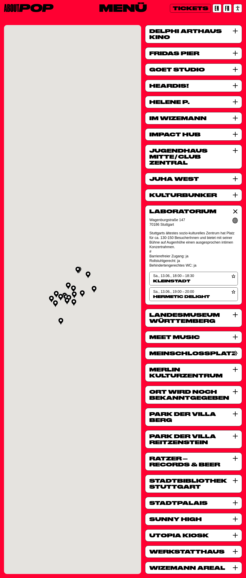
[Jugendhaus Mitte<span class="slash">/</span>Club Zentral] (235, 150)
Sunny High (175, 519)
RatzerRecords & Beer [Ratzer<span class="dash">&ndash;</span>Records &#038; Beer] (184, 461)
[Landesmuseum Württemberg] (235, 314)
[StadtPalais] (235, 502)
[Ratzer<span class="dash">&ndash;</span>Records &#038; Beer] (235, 458)
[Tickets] (190, 8)
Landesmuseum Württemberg (184, 318)
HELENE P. (169, 102)
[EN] (217, 8)
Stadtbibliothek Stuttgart (188, 484)
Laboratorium (182, 211)
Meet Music (174, 337)
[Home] (28, 8)
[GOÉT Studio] (235, 69)
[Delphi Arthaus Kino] (235, 30)
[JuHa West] (235, 178)
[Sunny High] (235, 519)
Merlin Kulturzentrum (186, 373)
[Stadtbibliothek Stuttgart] (235, 480)
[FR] (227, 8)
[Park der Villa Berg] (235, 413)
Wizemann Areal (187, 568)
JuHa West (174, 179)
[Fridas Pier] (235, 53)
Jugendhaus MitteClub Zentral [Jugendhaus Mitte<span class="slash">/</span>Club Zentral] (178, 157)
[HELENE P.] (235, 101)
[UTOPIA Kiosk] (235, 535)
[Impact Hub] (235, 134)
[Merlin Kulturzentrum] (235, 369)
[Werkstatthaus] (235, 551)
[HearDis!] (235, 85)
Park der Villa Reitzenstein (182, 439)
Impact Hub (175, 134)
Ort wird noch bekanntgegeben (189, 395)
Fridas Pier (174, 53)
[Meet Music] (235, 336)
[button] (94, 289)
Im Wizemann (178, 118)
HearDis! (169, 86)
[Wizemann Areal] (235, 567)
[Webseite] (235, 220)
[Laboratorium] (235, 211)
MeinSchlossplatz (189, 353)
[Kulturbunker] (235, 194)
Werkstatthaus (187, 552)
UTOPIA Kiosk (179, 535)
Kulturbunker (183, 195)
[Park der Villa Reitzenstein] (235, 436)
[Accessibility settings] (238, 8)
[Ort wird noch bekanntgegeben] (235, 391)
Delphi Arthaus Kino (185, 34)
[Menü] (123, 8)
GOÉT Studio (177, 69)
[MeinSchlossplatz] (235, 353)
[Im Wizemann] (235, 118)
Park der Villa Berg (182, 417)
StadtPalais (178, 503)
